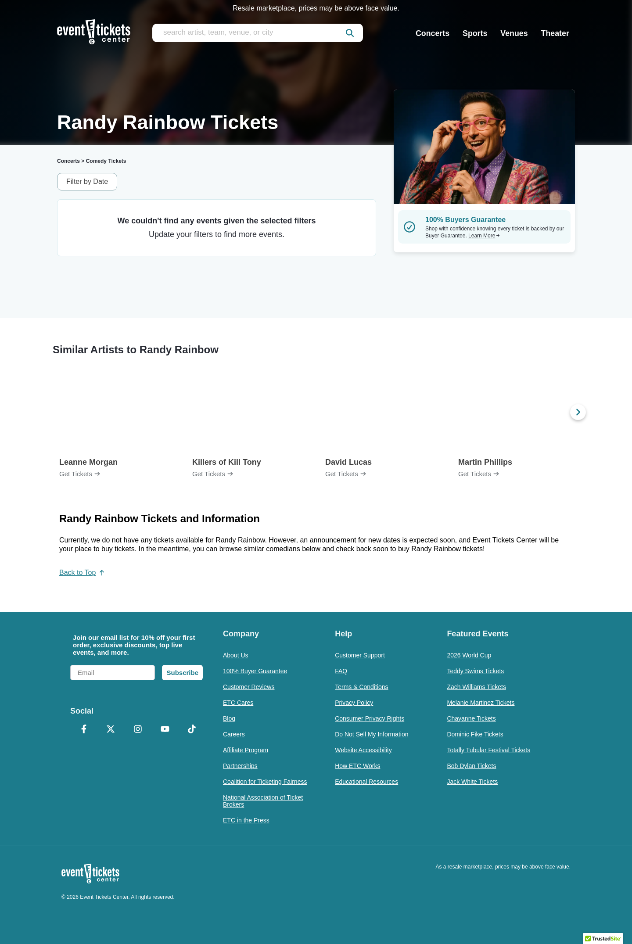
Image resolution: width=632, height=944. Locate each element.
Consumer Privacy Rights (369, 718)
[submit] (350, 33)
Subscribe (182, 672)
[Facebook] (83, 730)
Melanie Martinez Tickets (480, 702)
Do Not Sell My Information (371, 734)
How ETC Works (357, 765)
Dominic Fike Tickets (475, 734)
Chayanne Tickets (471, 718)
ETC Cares (238, 702)
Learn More (484, 236)
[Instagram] (137, 730)
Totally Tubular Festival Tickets (488, 750)
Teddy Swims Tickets (475, 671)
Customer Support (360, 655)
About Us (235, 655)
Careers (234, 734)
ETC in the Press (246, 820)
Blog (229, 718)
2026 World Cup (469, 655)
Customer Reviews (248, 686)
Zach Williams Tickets (476, 686)
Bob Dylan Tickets (471, 765)
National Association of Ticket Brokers (263, 801)
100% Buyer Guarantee (255, 671)
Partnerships (240, 765)
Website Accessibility (363, 750)
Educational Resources (366, 781)
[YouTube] (165, 730)
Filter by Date (87, 181)
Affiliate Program (245, 750)
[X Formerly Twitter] (111, 730)
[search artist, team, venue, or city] (257, 33)
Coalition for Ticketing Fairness (265, 781)
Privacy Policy (354, 702)
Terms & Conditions (361, 686)
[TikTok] (191, 730)
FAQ (341, 671)
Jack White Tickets (472, 781)
